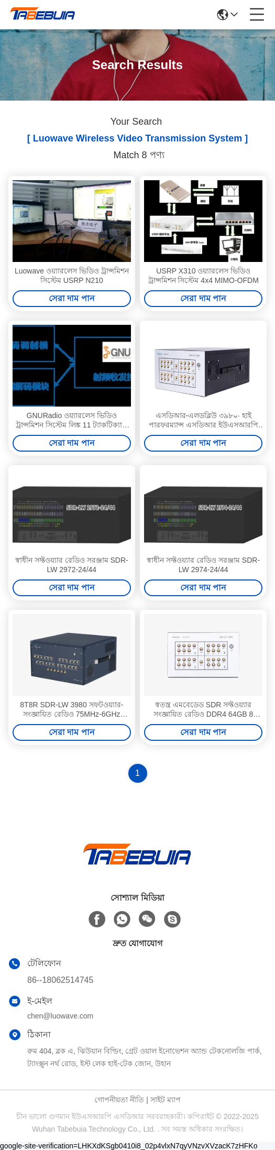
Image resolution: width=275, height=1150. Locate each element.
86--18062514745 (60, 980)
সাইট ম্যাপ (165, 1100)
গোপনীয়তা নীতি (119, 1100)
